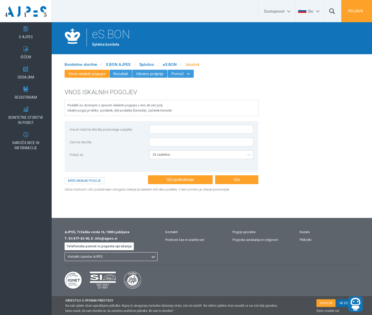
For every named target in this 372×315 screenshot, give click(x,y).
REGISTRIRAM (26, 91)
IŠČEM (26, 50)
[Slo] (314, 11)
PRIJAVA (355, 11)
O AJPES (26, 30)
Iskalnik (192, 64)
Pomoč (181, 74)
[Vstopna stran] (26, 11)
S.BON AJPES (118, 64)
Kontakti (171, 232)
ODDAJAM (26, 71)
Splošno (146, 64)
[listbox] (201, 154)
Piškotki (306, 240)
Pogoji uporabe (244, 232)
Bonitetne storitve (81, 64)
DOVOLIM (326, 303)
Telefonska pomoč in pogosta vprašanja (99, 246)
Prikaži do (76, 155)
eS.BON (170, 64)
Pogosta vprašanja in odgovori (255, 240)
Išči (237, 179)
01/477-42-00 (78, 238)
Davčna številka (80, 142)
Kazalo (305, 232)
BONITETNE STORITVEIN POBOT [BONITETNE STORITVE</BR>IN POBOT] (26, 114)
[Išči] (332, 12)
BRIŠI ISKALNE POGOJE (84, 181)
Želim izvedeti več (327, 311)
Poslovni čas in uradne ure (184, 240)
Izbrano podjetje (150, 74)
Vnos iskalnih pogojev (86, 74)
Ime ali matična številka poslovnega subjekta (101, 129)
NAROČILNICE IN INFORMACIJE (26, 139)
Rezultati (120, 74)
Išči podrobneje (180, 179)
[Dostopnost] (278, 11)
